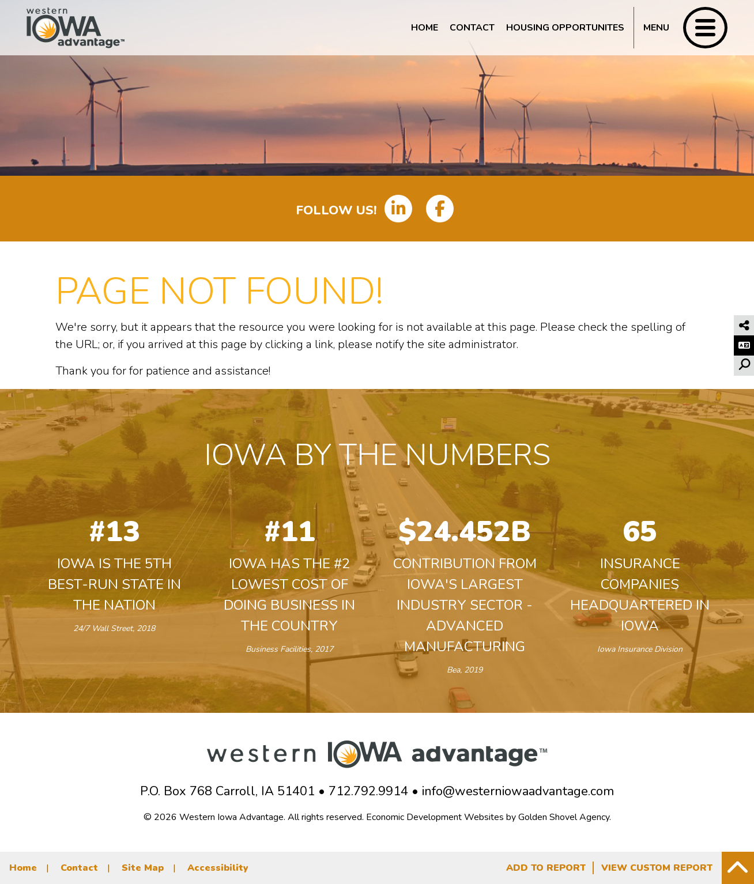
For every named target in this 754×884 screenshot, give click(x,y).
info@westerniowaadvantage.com (518, 791)
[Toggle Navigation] (680, 27)
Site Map (143, 868)
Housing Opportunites (565, 27)
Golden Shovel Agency (563, 817)
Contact (472, 27)
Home (424, 27)
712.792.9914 (368, 791)
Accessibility (217, 868)
